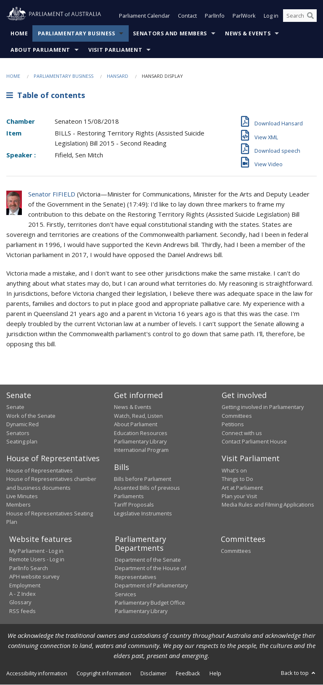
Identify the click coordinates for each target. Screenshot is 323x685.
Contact (187, 16)
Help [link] (215, 673)
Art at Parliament (242, 487)
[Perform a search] (310, 16)
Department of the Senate (148, 560)
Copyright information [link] (104, 673)
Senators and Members (170, 33)
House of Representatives (39, 470)
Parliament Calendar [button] (144, 16)
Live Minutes (22, 496)
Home (19, 33)
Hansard (117, 76)
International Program (141, 450)
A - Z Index (22, 593)
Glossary (20, 602)
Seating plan (21, 441)
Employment (24, 585)
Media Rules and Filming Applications (268, 505)
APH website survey (34, 577)
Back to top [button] (299, 673)
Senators (17, 433)
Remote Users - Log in (36, 559)
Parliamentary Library (140, 441)
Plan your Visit (239, 496)
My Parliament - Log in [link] (36, 551)
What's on (234, 470)
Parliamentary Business (76, 33)
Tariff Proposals (134, 505)
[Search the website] (300, 16)
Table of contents (45, 95)
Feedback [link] (188, 673)
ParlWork (244, 16)
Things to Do (237, 479)
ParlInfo (215, 16)
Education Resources (140, 433)
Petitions (233, 424)
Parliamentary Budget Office (150, 602)
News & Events (247, 33)
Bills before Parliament (142, 479)
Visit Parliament (115, 49)
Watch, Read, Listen (138, 415)
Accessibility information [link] (36, 673)
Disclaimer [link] (153, 673)
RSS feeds (22, 611)
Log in (271, 16)
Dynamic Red (22, 424)
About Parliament (40, 49)
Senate (15, 407)
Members (18, 505)
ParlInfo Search (28, 568)
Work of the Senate (31, 415)
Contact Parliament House (254, 441)
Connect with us (242, 433)
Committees (236, 551)
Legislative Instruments (143, 513)
